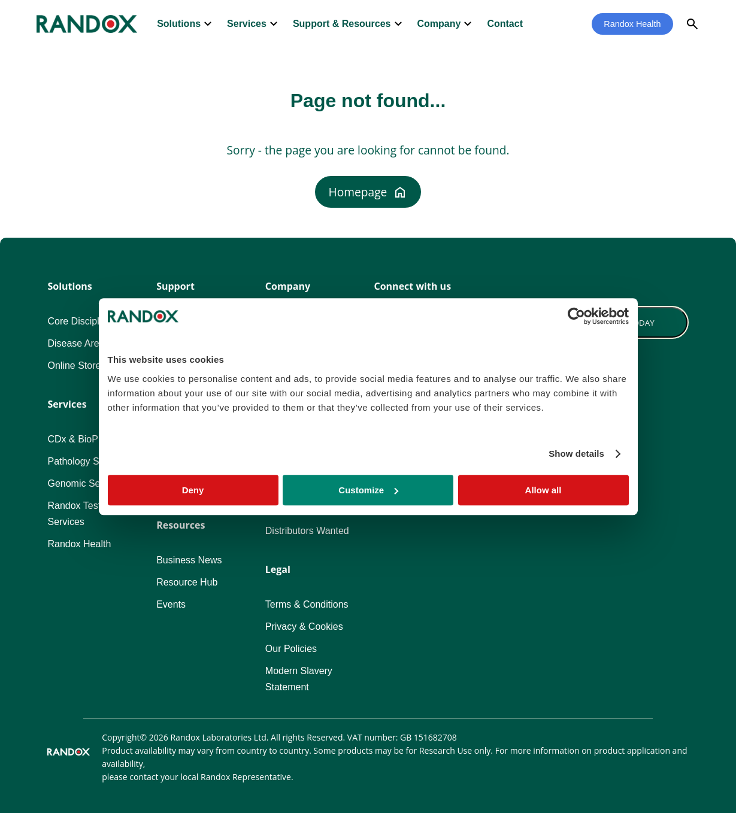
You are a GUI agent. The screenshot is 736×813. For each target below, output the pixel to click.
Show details (576, 453)
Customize (368, 490)
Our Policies (291, 649)
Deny (193, 490)
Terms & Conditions (307, 604)
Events (171, 604)
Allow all (543, 490)
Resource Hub (186, 582)
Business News (189, 560)
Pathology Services (88, 461)
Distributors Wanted (307, 531)
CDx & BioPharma (86, 439)
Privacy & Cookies (304, 626)
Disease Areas (78, 343)
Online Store (74, 365)
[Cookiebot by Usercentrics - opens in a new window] (576, 316)
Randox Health (632, 24)
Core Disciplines (82, 321)
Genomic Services (86, 483)
